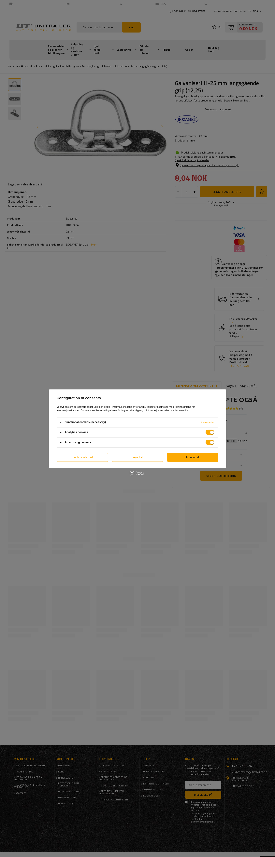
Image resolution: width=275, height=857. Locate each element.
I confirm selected (82, 457)
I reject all (137, 457)
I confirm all (192, 457)
